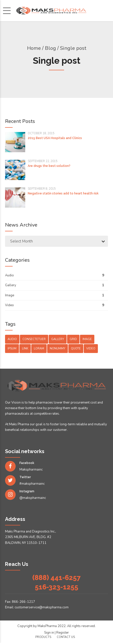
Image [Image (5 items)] (87, 339)
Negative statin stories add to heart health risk (63, 193)
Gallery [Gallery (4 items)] (57, 339)
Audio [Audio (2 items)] (12, 339)
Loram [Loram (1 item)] (39, 348)
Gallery (10, 285)
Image (9, 295)
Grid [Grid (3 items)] (73, 339)
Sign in (49, 632)
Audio (9, 275)
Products (43, 637)
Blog (50, 48)
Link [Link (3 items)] (25, 348)
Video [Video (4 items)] (90, 348)
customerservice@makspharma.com (42, 607)
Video (9, 305)
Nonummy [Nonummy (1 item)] (57, 348)
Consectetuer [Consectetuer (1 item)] (34, 339)
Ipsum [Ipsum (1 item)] (12, 348)
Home (34, 48)
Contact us (66, 637)
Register (62, 632)
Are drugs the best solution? (49, 166)
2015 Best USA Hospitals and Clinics (55, 138)
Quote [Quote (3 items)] (76, 348)
